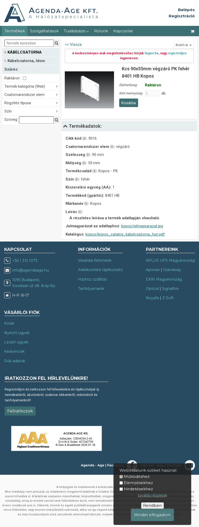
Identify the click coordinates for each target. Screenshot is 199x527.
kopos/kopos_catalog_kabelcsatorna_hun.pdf (125, 234)
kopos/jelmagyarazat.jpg (142, 226)
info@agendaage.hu (30, 270)
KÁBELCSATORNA (23, 52)
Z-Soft (168, 298)
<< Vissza (73, 44)
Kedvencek (14, 351)
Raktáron (15, 78)
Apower (153, 269)
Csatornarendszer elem (31, 94)
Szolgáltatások (44, 30)
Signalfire (170, 288)
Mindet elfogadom (152, 514)
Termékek (15, 30)
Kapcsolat (123, 30)
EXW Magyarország (164, 279)
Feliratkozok (20, 411)
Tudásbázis (76, 30)
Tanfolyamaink (91, 288)
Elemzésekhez (138, 482)
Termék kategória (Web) (31, 86)
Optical (152, 288)
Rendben (152, 505)
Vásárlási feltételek (94, 260)
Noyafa (152, 298)
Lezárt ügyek (16, 342)
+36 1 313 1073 (25, 260)
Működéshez (137, 476)
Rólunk (101, 30)
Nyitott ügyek (17, 332)
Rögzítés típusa (31, 102)
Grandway (172, 269)
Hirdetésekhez (138, 488)
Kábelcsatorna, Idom (24, 60)
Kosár (9, 323)
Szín (31, 111)
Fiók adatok (14, 361)
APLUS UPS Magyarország (170, 260)
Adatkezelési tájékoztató (100, 269)
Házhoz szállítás (92, 279)
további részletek (152, 495)
